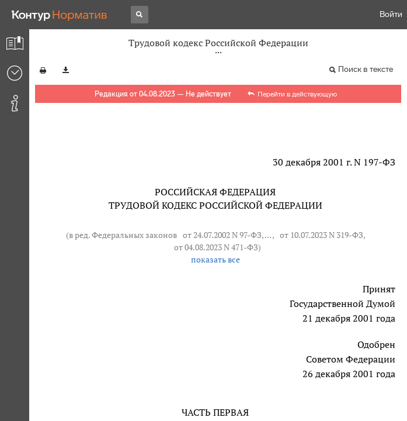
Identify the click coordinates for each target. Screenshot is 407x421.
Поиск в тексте (365, 69)
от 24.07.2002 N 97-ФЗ (222, 234)
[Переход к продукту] (59, 14)
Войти (391, 14)
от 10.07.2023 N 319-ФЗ (321, 234)
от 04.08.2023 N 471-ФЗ (216, 247)
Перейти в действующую (297, 94)
